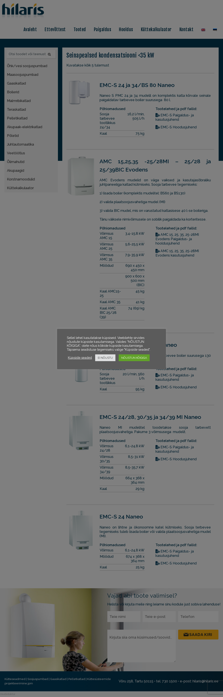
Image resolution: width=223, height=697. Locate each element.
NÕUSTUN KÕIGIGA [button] (134, 357)
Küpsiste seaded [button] (80, 357)
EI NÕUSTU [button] (105, 357)
